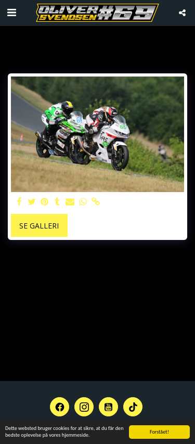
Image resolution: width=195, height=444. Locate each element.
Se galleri (39, 226)
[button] (11, 12)
